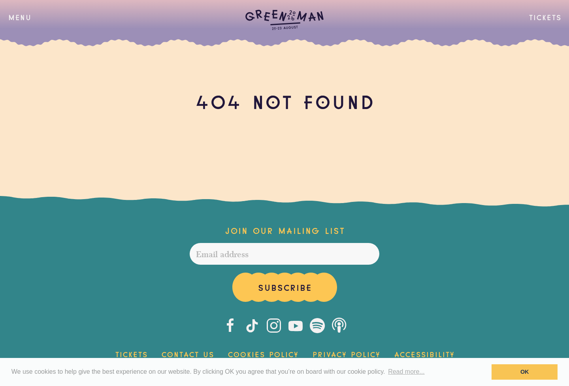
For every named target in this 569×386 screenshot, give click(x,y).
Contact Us (187, 354)
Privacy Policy (346, 354)
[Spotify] (317, 325)
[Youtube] (295, 325)
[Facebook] (230, 325)
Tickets (545, 17)
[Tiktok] (252, 325)
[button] (19, 17)
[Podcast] (339, 325)
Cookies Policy (263, 354)
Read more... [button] (406, 371)
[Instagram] (274, 325)
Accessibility (424, 354)
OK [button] (524, 372)
